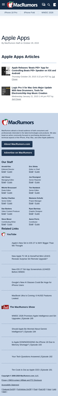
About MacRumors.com (17, 144)
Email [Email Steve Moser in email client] (4, 224)
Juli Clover (16, 99)
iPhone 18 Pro (10, 12)
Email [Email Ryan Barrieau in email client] (31, 214)
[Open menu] (3, 4)
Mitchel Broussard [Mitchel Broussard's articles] (9, 188)
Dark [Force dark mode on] (4, 392)
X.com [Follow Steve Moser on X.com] (9, 224)
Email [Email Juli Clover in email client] (4, 182)
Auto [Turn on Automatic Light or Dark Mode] (49, 389)
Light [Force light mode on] (54, 389)
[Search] (50, 4)
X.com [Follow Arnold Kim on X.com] (9, 172)
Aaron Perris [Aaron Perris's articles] (34, 219)
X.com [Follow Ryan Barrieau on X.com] (37, 214)
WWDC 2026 (47, 12)
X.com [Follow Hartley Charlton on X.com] (9, 203)
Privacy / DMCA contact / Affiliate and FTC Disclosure (22, 380)
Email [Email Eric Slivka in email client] (31, 172)
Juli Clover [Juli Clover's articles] (6, 177)
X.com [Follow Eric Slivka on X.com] (37, 172)
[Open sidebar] (54, 5)
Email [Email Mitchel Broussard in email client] (4, 193)
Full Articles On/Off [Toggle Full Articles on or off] (24, 389)
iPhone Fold (29, 12)
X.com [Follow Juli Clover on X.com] (9, 182)
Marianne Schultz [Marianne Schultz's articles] (36, 198)
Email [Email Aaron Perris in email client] (31, 224)
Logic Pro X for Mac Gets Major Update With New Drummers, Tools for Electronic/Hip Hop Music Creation (32, 90)
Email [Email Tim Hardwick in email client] (31, 193)
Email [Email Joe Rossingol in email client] (31, 182)
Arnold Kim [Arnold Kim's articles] (6, 166)
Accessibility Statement (10, 385)
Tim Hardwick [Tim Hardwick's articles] (34, 188)
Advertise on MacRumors (18, 152)
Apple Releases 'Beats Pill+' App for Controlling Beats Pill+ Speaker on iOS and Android (34, 70)
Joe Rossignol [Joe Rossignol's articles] (35, 177)
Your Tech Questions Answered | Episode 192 (32, 356)
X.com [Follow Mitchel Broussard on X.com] (9, 193)
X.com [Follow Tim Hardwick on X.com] (37, 193)
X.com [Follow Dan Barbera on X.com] (9, 214)
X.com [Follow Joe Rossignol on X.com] (37, 182)
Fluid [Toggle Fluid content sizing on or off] (35, 389)
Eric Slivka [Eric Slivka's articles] (33, 166)
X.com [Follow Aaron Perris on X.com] (37, 224)
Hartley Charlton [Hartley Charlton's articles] (8, 198)
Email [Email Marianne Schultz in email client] (31, 203)
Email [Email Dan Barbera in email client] (4, 214)
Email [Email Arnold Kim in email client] (4, 172)
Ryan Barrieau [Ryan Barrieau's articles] (35, 209)
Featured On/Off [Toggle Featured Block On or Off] (8, 389)
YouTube (11, 234)
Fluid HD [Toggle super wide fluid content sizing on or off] (42, 389)
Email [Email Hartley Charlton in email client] (4, 203)
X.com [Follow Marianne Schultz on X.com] (37, 203)
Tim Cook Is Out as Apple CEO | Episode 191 (32, 370)
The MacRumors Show (22, 307)
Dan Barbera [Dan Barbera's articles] (7, 209)
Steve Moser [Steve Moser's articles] (7, 219)
